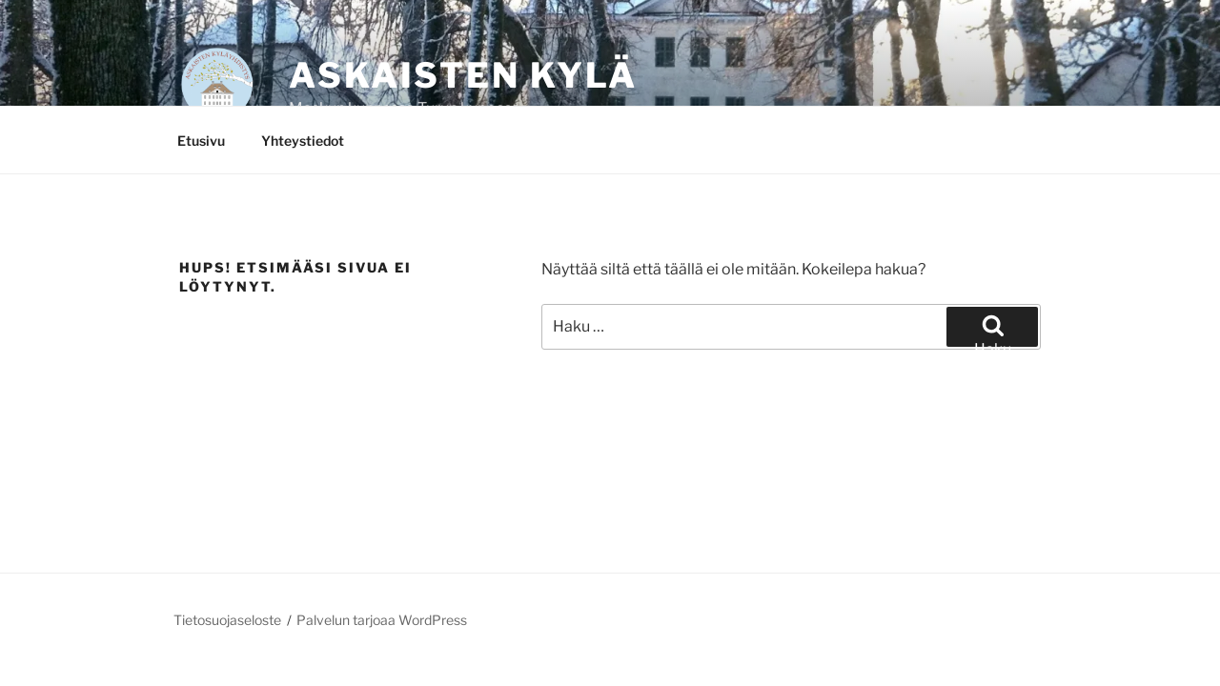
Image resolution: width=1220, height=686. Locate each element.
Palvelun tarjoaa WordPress (381, 620)
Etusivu (201, 140)
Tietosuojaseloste (227, 620)
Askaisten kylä (463, 75)
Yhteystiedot (302, 140)
